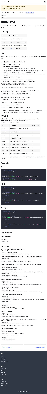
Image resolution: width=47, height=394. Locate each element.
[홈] (2, 13)
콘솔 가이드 (3, 360)
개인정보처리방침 (5, 383)
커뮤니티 (3, 374)
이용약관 (3, 381)
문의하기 (3, 385)
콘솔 (2, 370)
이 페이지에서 (4, 17)
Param (10, 48)
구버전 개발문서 (4, 361)
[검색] (45, 2)
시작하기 (2, 356)
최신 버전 (9, 8)
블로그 (3, 372)
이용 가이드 (3, 358)
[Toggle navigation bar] (2, 2)
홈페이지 (3, 368)
